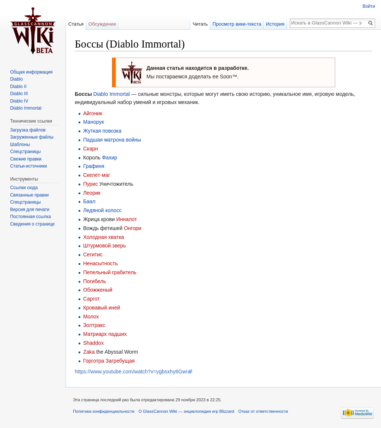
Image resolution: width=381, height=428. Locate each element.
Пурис (90, 184)
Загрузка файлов (27, 130)
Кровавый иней (101, 308)
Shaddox (93, 343)
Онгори (132, 228)
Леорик (91, 193)
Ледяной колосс (102, 210)
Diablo (16, 79)
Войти (368, 6)
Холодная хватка (103, 237)
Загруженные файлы (31, 137)
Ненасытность (100, 263)
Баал (89, 201)
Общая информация (31, 72)
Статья (75, 24)
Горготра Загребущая (109, 361)
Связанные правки (29, 195)
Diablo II (18, 86)
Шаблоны (20, 144)
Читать (200, 24)
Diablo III (19, 93)
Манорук (93, 122)
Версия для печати (29, 209)
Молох (91, 317)
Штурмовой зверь (104, 246)
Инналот (126, 219)
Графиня (93, 166)
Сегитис (92, 254)
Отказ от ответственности (263, 411)
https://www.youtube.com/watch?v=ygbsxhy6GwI (131, 371)
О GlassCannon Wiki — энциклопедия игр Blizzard (186, 411)
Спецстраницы (25, 151)
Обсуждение (102, 24)
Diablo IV (19, 101)
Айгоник (92, 113)
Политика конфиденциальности (103, 411)
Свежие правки (25, 159)
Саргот (91, 299)
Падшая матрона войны (112, 140)
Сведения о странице (32, 224)
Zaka (89, 352)
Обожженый (97, 290)
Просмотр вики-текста (236, 24)
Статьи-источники (28, 166)
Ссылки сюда (24, 187)
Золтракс (94, 325)
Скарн (90, 149)
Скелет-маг (96, 175)
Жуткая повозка (102, 131)
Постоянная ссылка (30, 216)
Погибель (94, 281)
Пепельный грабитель (109, 272)
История (275, 24)
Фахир (109, 157)
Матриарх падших (105, 334)
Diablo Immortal (111, 94)
